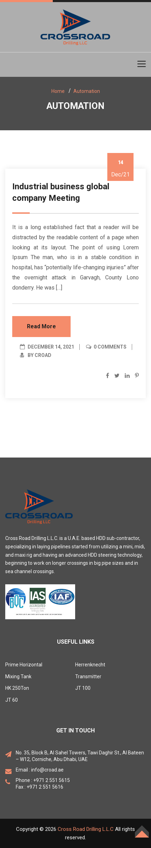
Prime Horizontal (23, 664)
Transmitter (88, 676)
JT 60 (11, 700)
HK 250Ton (17, 688)
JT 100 (83, 688)
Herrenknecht (90, 664)
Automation (86, 91)
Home (58, 91)
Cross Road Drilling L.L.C (86, 829)
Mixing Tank (18, 676)
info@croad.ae (47, 770)
